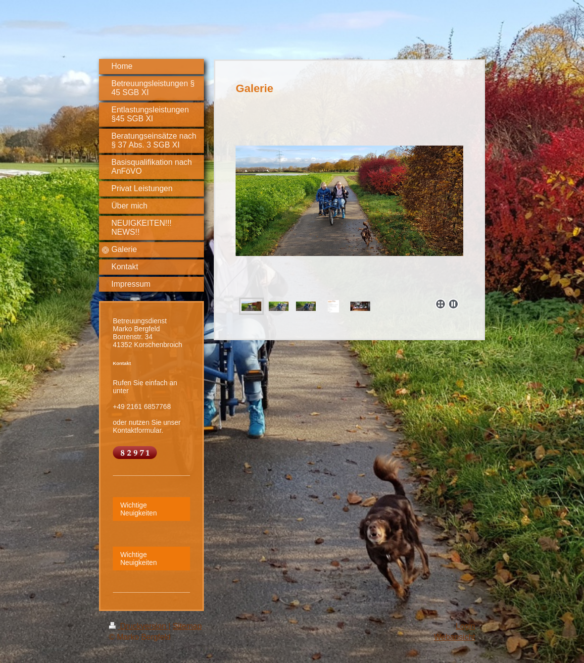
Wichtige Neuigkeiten (138, 509)
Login (465, 626)
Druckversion (138, 626)
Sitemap (187, 626)
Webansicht (454, 637)
